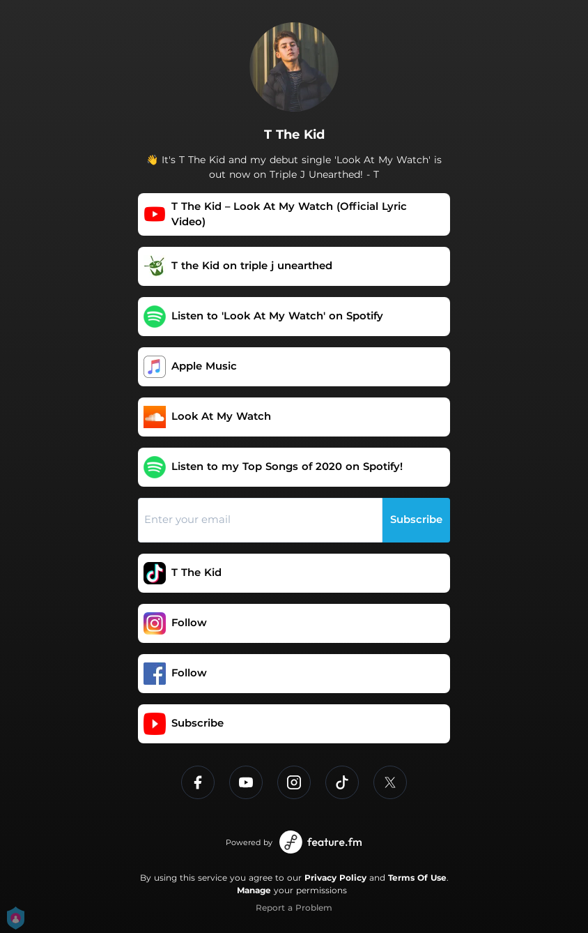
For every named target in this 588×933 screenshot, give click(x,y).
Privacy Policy (335, 877)
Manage (254, 890)
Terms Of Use (417, 877)
